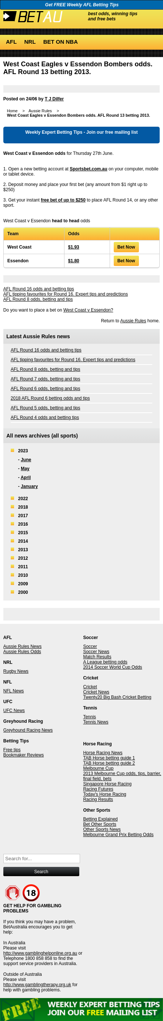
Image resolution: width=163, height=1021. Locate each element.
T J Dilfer (54, 99)
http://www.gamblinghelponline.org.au (40, 953)
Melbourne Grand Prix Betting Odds (118, 834)
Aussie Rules (133, 320)
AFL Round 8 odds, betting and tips (38, 299)
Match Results (97, 656)
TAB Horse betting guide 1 (109, 758)
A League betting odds (105, 662)
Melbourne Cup (98, 768)
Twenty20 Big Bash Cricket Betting (117, 697)
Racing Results (98, 799)
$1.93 (73, 247)
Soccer (90, 646)
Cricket (90, 686)
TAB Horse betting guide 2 (109, 763)
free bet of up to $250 (63, 200)
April (26, 477)
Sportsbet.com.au (88, 169)
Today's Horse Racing (104, 794)
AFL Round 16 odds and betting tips (38, 289)
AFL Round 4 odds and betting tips (45, 417)
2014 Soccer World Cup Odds (112, 667)
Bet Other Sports (99, 824)
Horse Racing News (102, 752)
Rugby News (16, 671)
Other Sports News (101, 829)
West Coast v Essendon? (88, 310)
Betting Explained (100, 819)
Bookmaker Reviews (23, 755)
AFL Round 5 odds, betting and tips (45, 407)
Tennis (89, 716)
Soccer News (96, 651)
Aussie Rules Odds (22, 651)
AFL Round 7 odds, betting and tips (45, 379)
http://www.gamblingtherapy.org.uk (37, 984)
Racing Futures (98, 789)
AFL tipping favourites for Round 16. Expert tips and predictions (65, 294)
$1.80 (73, 260)
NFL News (13, 691)
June (26, 459)
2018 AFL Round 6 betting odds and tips (50, 398)
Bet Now (126, 247)
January (29, 486)
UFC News (14, 710)
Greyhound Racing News (28, 730)
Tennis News (95, 722)
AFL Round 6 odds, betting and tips (45, 388)
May (25, 468)
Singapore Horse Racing (107, 783)
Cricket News (96, 692)
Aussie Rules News (22, 646)
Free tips (12, 749)
